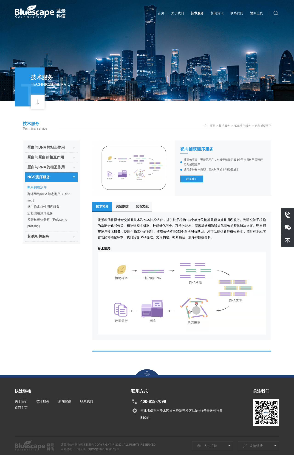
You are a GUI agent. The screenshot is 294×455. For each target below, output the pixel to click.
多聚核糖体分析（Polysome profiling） (47, 223)
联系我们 (236, 13)
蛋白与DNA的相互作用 (46, 147)
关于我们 (177, 13)
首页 (161, 13)
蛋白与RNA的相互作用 (46, 167)
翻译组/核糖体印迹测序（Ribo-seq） (49, 197)
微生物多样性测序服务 (43, 207)
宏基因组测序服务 (40, 213)
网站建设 (66, 449)
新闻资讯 (217, 13)
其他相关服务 (38, 236)
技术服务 (197, 13)
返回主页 (256, 13)
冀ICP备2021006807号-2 (103, 449)
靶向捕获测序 (263, 125)
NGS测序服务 (242, 125)
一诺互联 (80, 449)
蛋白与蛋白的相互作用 (45, 157)
